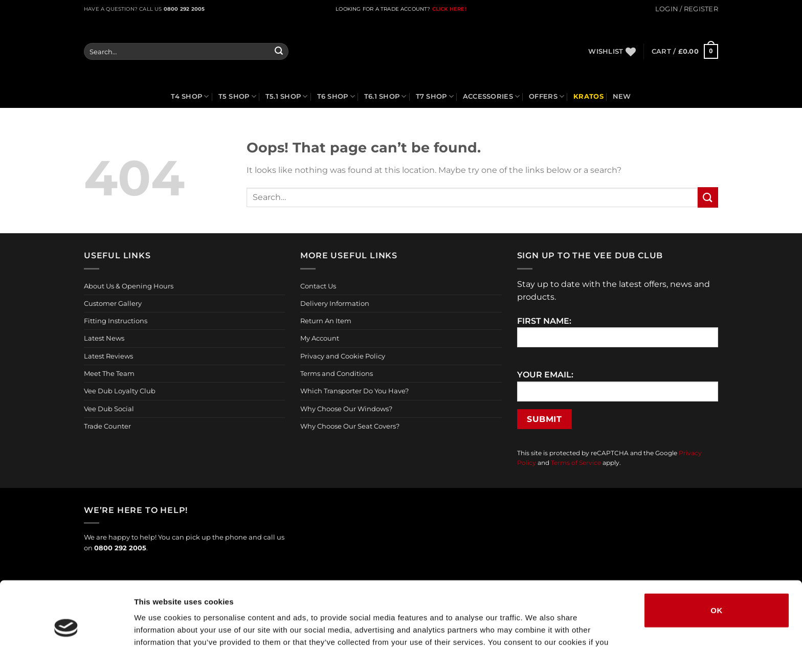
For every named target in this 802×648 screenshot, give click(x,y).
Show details (537, 627)
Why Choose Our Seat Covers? (349, 426)
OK (716, 550)
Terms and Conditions (336, 373)
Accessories (491, 96)
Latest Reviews (108, 356)
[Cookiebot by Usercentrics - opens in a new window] (66, 628)
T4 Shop (190, 96)
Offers (546, 96)
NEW (622, 96)
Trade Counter (107, 426)
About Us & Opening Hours (128, 286)
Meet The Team (109, 373)
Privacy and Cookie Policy (342, 356)
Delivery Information (334, 303)
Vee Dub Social (109, 409)
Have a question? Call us (144, 9)
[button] (686, 9)
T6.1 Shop (385, 96)
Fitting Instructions (115, 321)
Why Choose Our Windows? (346, 409)
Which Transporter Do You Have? (354, 391)
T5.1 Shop (286, 96)
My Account (319, 338)
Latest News (104, 338)
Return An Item (325, 321)
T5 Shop (237, 96)
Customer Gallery (113, 303)
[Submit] (278, 51)
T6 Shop (336, 96)
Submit (544, 419)
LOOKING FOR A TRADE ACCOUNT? (383, 9)
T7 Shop (435, 96)
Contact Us (318, 286)
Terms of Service (576, 462)
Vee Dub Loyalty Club (119, 391)
